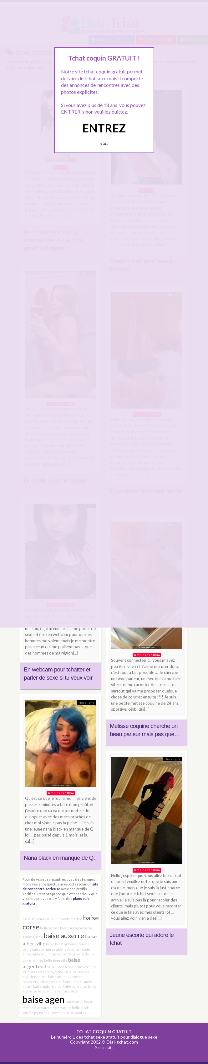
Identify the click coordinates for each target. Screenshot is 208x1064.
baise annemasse (36, 919)
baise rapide (80, 949)
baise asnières (43, 949)
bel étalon (79, 986)
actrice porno (33, 1013)
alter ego (63, 949)
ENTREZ (104, 128)
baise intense (57, 967)
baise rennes (33, 960)
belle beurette (56, 960)
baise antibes (58, 977)
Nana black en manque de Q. (59, 857)
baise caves (74, 1001)
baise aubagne (71, 928)
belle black (80, 1008)
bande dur (46, 991)
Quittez (104, 144)
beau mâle (83, 982)
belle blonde (49, 928)
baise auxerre (63, 935)
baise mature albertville (52, 986)
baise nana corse (76, 972)
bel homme (66, 982)
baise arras (48, 982)
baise (33, 991)
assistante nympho (48, 972)
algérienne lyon (35, 977)
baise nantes (76, 1013)
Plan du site (104, 1047)
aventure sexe (66, 991)
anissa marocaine (43, 1008)
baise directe (60, 954)
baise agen (44, 999)
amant (28, 986)
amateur (64, 1008)
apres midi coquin (36, 954)
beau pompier (54, 1013)
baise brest (54, 944)
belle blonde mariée (66, 919)
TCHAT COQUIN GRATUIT (104, 1031)
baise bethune (83, 954)
